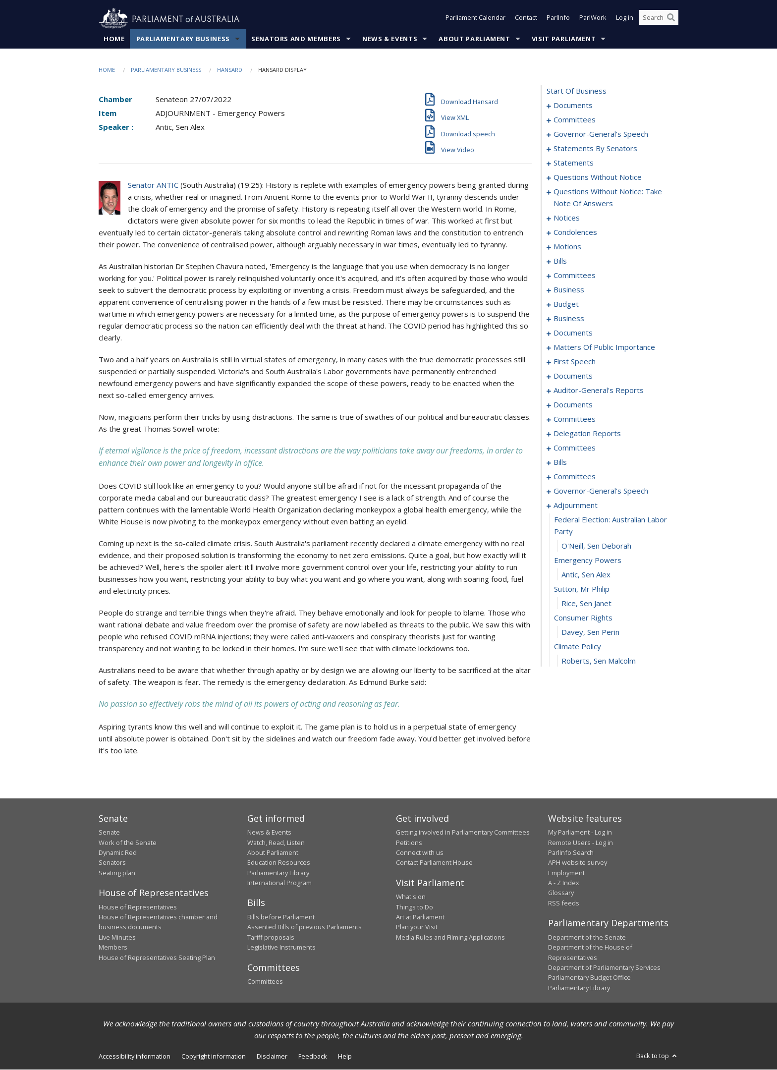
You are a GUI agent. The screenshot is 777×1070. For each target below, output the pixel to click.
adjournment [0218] (576, 505)
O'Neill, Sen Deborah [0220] (596, 546)
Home (114, 39)
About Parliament (474, 39)
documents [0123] (573, 333)
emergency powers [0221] (587, 560)
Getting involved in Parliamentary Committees (463, 832)
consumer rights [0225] (583, 618)
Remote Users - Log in (580, 842)
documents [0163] (573, 405)
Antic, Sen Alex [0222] (585, 575)
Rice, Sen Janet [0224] (586, 604)
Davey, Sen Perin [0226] (590, 632)
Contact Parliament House (434, 862)
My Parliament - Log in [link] (580, 832)
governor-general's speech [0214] (601, 491)
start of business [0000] (577, 91)
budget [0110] (566, 304)
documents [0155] (573, 376)
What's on (411, 897)
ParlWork (593, 18)
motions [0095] (567, 247)
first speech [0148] (575, 362)
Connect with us (420, 852)
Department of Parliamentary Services (604, 967)
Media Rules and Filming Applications (450, 937)
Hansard (229, 70)
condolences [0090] (575, 232)
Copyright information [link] (213, 1056)
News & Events (389, 39)
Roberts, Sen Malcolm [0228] (598, 661)
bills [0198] (560, 462)
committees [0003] (575, 120)
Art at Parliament (420, 917)
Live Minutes (117, 937)
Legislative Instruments (281, 947)
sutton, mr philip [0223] (582, 589)
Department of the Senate (587, 937)
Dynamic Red (118, 852)
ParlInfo (558, 18)
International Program (279, 883)
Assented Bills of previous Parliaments (304, 927)
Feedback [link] (312, 1056)
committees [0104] (575, 276)
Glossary (561, 893)
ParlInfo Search (571, 852)
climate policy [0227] (577, 647)
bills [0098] (560, 261)
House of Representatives (138, 906)
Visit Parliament (564, 39)
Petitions (409, 842)
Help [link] (345, 1056)
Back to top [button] (657, 1056)
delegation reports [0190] (587, 434)
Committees (265, 981)
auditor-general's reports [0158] (599, 390)
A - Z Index (563, 883)
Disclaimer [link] (272, 1056)
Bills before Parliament (281, 917)
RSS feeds (563, 903)
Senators (112, 862)
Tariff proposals (270, 937)
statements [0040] (574, 163)
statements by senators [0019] (595, 149)
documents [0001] (573, 106)
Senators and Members (296, 39)
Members (113, 947)
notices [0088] (567, 218)
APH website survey (577, 862)
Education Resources (278, 862)
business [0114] (569, 319)
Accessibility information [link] (134, 1056)
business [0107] (569, 290)
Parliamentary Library (278, 872)
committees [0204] (575, 477)
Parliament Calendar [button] (475, 18)
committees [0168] (575, 419)
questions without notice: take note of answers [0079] (608, 198)
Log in (624, 18)
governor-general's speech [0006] (601, 134)
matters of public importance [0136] (604, 347)
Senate (109, 832)
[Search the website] (658, 18)
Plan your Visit (417, 927)
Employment (566, 872)
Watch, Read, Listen (276, 842)
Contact (526, 18)
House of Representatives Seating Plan (157, 957)
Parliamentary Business (183, 39)
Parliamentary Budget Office (589, 977)
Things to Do (414, 906)
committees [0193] (575, 448)
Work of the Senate (128, 842)
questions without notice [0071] (598, 177)
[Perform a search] (671, 18)
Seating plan (117, 872)
